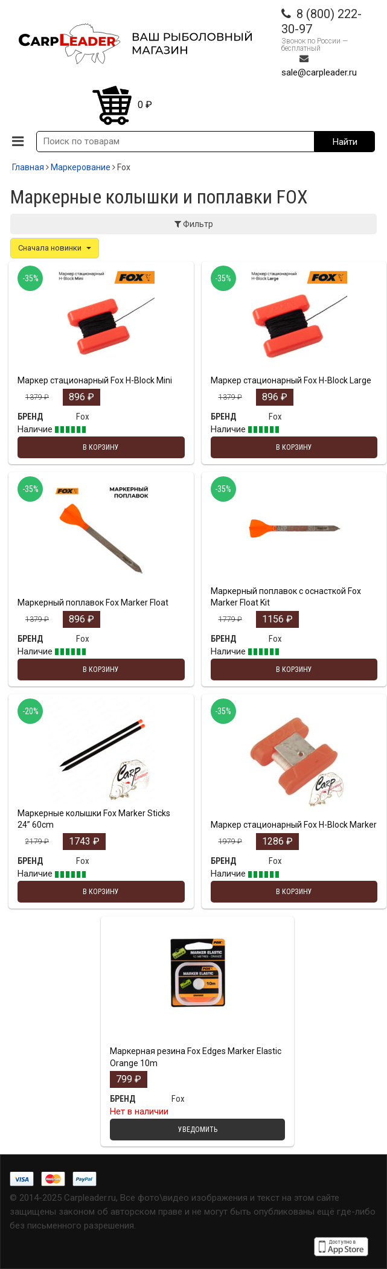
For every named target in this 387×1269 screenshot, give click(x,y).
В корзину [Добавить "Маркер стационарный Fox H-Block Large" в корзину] (294, 447)
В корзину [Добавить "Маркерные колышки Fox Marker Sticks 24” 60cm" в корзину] (101, 891)
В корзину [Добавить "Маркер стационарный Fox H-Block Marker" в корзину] (294, 891)
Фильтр (193, 224)
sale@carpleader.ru (319, 72)
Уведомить (197, 1129)
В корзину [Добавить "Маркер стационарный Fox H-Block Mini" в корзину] (101, 447)
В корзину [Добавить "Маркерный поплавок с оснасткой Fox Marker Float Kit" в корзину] (294, 669)
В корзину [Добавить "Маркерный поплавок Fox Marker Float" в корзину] (101, 669)
